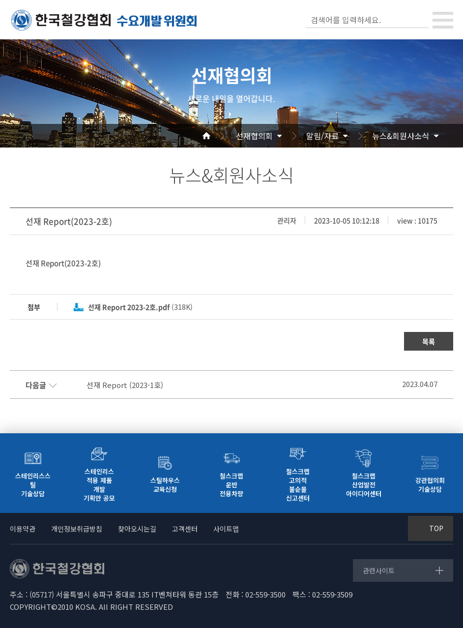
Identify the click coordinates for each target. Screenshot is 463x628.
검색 (420, 19)
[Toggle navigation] (443, 20)
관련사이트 (379, 570)
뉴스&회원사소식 (400, 136)
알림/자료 (322, 136)
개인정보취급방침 (76, 529)
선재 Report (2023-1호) (125, 385)
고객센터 (185, 529)
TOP (436, 528)
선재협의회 (254, 136)
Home (218, 136)
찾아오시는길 (137, 529)
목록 (428, 341)
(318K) (140, 307)
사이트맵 (226, 529)
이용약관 (22, 529)
